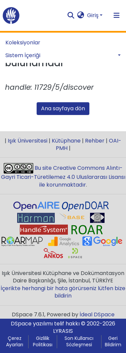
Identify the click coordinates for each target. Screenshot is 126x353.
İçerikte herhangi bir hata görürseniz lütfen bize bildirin (63, 292)
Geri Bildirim (113, 341)
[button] (81, 15)
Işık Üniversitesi (27, 141)
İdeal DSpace (97, 314)
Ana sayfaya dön (63, 108)
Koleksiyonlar (22, 42)
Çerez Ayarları (14, 341)
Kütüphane (66, 141)
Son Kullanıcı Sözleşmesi (79, 341)
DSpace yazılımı (32, 323)
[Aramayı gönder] (71, 15)
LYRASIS (63, 331)
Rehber (95, 141)
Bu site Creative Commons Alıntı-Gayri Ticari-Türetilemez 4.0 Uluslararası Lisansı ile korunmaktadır (63, 176)
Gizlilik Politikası (42, 341)
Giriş (92, 15)
